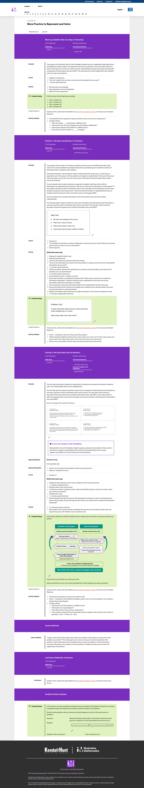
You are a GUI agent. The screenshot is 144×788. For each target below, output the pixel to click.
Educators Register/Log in (123, 1)
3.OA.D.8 (49, 151)
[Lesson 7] (40, 14)
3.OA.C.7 (49, 50)
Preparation (34, 32)
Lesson (45, 32)
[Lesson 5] (35, 14)
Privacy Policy (64, 769)
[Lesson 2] (27, 14)
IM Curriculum (89, 1)
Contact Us (109, 1)
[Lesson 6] (38, 14)
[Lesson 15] (65, 14)
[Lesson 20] (82, 14)
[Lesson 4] (32, 14)
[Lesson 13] (59, 14)
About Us (100, 1)
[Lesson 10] (48, 14)
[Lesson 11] (52, 14)
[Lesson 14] (62, 14)
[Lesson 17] (72, 14)
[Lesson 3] (30, 14)
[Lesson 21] (86, 14)
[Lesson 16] (69, 14)
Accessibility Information (76, 769)
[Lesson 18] (76, 14)
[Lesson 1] (25, 14)
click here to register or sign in (86, 112)
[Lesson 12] (55, 14)
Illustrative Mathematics (39, 773)
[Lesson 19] (79, 14)
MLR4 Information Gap (81, 153)
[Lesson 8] (43, 14)
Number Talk (78, 51)
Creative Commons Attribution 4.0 (69, 773)
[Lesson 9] (45, 14)
